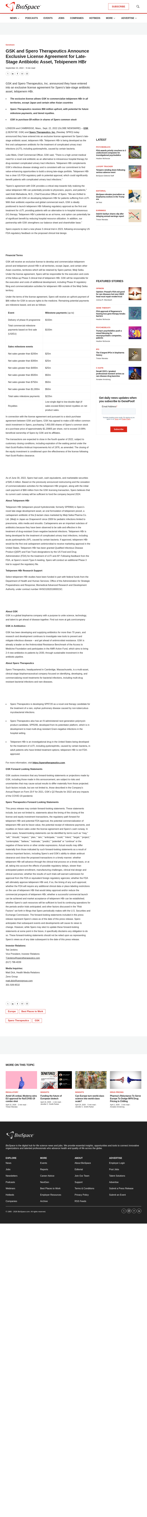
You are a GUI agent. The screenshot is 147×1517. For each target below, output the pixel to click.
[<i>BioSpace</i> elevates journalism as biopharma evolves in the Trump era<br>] (135, 196)
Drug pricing (117, 1092)
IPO (97, 349)
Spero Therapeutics (18, 1020)
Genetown (10, 45)
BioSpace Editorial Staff (105, 176)
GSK (85, 128)
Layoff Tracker (104, 166)
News (13, 18)
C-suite (99, 368)
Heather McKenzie (103, 159)
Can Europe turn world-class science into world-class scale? (89, 1098)
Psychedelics (103, 147)
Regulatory (12, 1092)
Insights (44, 1092)
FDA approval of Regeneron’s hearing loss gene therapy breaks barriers (110, 313)
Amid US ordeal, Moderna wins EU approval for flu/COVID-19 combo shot (21, 1098)
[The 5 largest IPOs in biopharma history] (135, 354)
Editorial (101, 191)
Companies (77, 18)
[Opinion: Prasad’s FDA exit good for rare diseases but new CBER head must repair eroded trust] (135, 293)
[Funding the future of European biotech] (56, 1080)
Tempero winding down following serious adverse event (110, 171)
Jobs (61, 18)
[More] (18, 18)
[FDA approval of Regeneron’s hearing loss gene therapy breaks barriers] (135, 313)
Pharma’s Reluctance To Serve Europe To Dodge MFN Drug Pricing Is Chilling (125, 1098)
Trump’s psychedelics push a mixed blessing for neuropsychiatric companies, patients (109, 334)
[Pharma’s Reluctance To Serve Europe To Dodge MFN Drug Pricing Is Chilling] (125, 1080)
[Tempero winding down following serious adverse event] (135, 171)
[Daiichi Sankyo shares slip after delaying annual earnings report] (135, 215)
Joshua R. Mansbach (104, 300)
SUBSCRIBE (118, 6)
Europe (12, 1011)
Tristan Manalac (102, 220)
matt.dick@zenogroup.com (19, 981)
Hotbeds (94, 18)
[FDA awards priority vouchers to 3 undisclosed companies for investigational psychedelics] (135, 152)
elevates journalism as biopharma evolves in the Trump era (110, 196)
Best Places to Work (32, 1011)
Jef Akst (99, 202)
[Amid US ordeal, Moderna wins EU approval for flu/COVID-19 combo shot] (21, 1080)
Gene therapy (103, 308)
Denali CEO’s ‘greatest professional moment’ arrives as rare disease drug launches (110, 373)
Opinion (100, 288)
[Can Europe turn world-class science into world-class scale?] (91, 1080)
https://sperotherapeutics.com (48, 762)
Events (47, 18)
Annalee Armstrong (103, 379)
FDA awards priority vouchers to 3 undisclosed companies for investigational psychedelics (111, 152)
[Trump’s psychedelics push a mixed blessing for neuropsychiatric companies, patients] (135, 332)
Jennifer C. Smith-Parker (49, 1104)
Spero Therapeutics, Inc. (42, 132)
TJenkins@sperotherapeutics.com (23, 958)
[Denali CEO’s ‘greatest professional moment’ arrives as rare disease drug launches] (135, 373)
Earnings (101, 210)
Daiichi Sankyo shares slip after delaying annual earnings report (110, 215)
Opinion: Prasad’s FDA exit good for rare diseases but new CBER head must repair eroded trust (110, 294)
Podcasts (31, 18)
